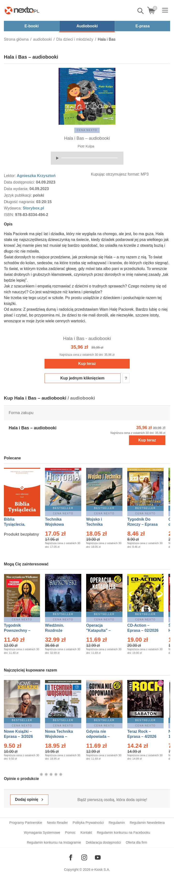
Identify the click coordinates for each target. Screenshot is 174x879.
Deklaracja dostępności (103, 842)
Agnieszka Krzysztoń (36, 176)
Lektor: (10, 176)
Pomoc (70, 832)
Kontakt (86, 832)
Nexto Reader (57, 823)
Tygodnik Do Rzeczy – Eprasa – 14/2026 (142, 524)
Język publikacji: (18, 195)
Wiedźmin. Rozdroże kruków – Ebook (60, 630)
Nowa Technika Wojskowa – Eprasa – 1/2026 (59, 736)
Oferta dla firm (136, 842)
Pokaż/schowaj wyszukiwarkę (141, 11)
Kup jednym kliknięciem (82, 378)
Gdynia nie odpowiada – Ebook (98, 736)
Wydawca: (13, 208)
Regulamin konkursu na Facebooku (123, 832)
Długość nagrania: (20, 202)
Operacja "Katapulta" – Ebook (98, 630)
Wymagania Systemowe (42, 832)
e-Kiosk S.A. (100, 869)
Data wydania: (17, 189)
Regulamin (117, 823)
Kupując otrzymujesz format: (115, 174)
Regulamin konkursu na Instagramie (54, 842)
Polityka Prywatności (88, 823)
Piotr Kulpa (86, 146)
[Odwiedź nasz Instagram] (84, 857)
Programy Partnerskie (25, 823)
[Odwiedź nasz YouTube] (98, 857)
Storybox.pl (33, 208)
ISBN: (9, 215)
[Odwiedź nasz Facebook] (71, 857)
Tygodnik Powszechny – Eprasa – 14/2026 (19, 630)
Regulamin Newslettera (147, 823)
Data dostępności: (20, 182)
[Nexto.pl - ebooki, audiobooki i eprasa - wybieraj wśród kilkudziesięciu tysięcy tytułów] (22, 10)
